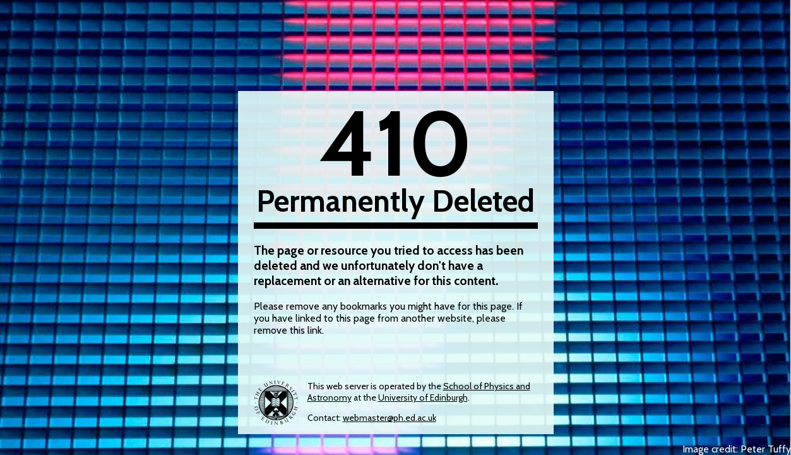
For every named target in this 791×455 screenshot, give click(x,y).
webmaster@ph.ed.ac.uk (389, 417)
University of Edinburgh (423, 397)
